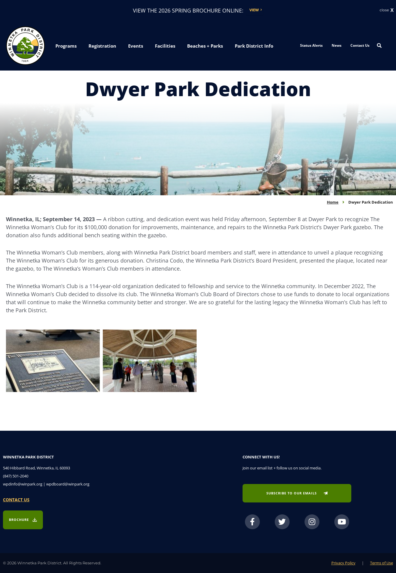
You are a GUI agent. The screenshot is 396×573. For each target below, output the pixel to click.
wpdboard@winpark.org (67, 484)
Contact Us (359, 45)
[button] (66, 46)
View (254, 10)
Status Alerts (311, 45)
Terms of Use (381, 563)
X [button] (392, 11)
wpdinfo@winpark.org (22, 484)
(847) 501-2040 (15, 476)
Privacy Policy (343, 563)
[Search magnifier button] (379, 46)
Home (332, 202)
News (336, 45)
